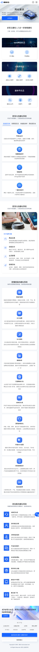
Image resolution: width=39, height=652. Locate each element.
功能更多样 (23, 123)
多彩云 (4, 2)
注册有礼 (5, 616)
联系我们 (19, 640)
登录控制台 (27, 18)
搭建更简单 (6, 123)
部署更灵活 (15, 123)
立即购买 (9, 18)
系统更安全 (32, 123)
